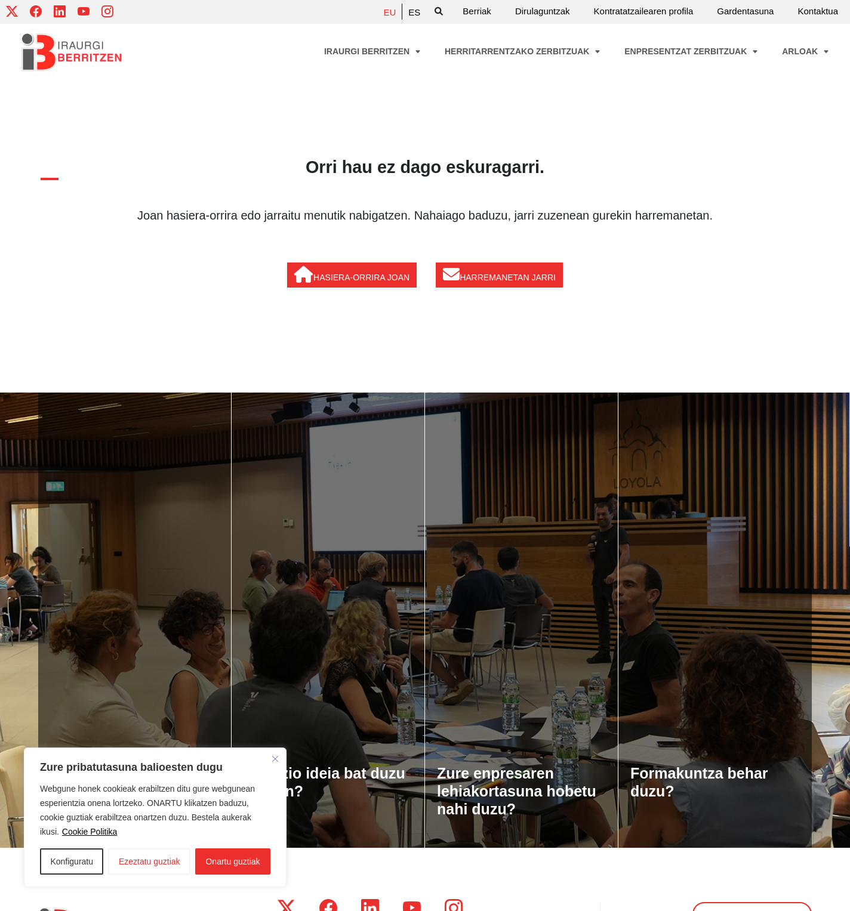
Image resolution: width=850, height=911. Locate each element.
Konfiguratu (71, 861)
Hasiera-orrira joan (351, 274)
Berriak (477, 11)
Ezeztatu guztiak (149, 861)
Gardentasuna (745, 11)
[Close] (275, 759)
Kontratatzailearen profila (644, 11)
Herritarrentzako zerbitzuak (522, 51)
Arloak (805, 51)
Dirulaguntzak (542, 11)
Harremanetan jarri (499, 274)
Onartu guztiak (232, 861)
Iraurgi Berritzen (372, 51)
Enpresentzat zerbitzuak (691, 51)
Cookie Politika (90, 831)
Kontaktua (817, 11)
